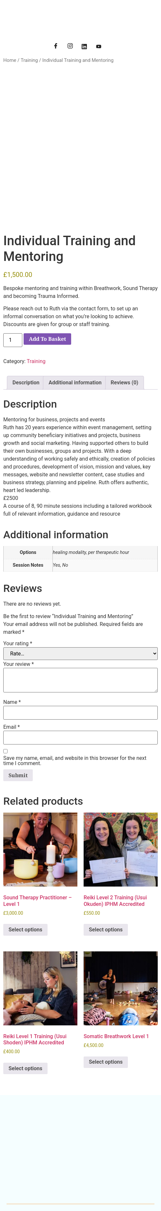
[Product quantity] (12, 289)
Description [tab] (25, 331)
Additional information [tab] (75, 331)
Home (9, 60)
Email (11, 675)
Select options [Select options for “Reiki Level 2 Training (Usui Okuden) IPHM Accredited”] (106, 878)
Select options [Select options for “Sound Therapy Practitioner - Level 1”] (25, 878)
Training (29, 60)
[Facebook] (56, 47)
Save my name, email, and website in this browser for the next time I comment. (74, 709)
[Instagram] (70, 47)
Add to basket (47, 287)
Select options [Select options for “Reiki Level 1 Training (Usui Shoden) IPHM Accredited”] (25, 1017)
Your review (18, 612)
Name (12, 650)
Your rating (17, 592)
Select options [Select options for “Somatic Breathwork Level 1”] (106, 1010)
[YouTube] (99, 47)
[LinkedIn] (84, 47)
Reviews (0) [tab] (124, 331)
